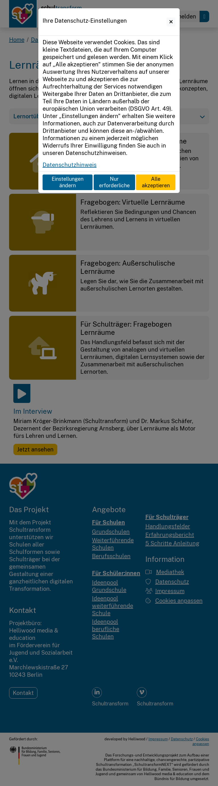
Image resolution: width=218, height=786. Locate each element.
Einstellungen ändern (67, 182)
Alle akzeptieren (156, 182)
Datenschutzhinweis (70, 164)
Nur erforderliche (114, 182)
